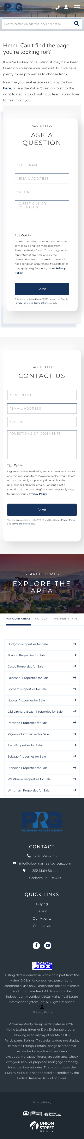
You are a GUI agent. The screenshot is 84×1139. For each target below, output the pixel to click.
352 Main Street (42, 874)
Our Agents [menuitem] (42, 919)
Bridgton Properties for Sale (28, 644)
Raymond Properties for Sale (28, 734)
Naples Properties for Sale (26, 700)
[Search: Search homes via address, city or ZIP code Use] (42, 23)
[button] (76, 23)
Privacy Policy (22, 303)
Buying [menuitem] (42, 904)
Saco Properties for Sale (25, 745)
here (7, 88)
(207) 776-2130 (41, 856)
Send (42, 289)
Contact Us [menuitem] (42, 926)
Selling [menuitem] (42, 911)
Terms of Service (42, 303)
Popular (42, 618)
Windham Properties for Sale (28, 790)
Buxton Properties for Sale (27, 655)
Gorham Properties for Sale (27, 689)
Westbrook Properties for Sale (29, 779)
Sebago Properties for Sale (27, 756)
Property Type (66, 618)
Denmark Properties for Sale (28, 678)
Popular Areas (18, 618)
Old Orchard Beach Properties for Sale (35, 711)
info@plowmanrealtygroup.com (42, 864)
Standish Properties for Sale (28, 768)
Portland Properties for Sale (28, 723)
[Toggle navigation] (77, 7)
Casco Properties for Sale (25, 666)
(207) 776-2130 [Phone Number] (57, 8)
